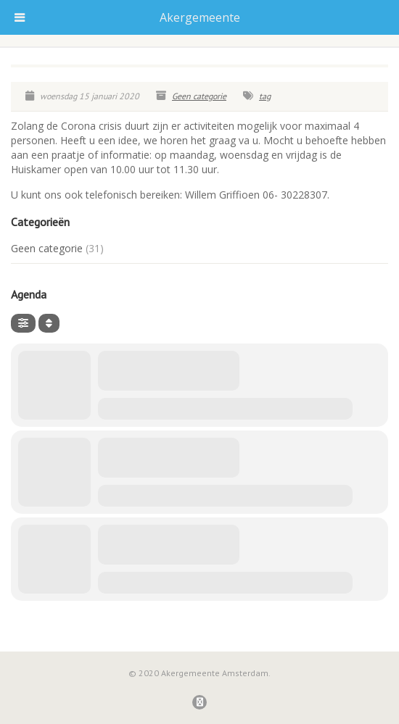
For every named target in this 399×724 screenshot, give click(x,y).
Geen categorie (199, 96)
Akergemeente (200, 17)
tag (265, 96)
